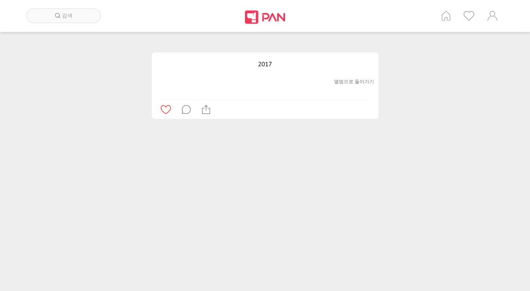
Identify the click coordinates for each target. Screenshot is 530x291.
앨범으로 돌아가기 (354, 81)
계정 (492, 16)
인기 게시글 (469, 16)
